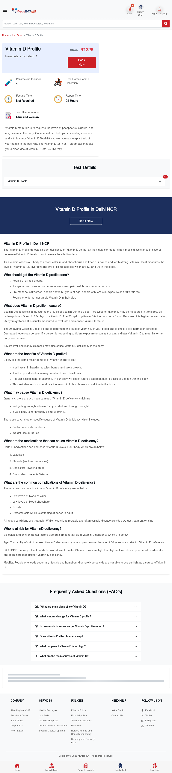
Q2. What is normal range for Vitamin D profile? (63, 616)
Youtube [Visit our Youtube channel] (147, 726)
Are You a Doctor (19, 716)
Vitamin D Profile (86, 180)
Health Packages (48, 710)
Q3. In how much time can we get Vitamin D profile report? (69, 626)
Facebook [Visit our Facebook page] (148, 710)
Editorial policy (79, 716)
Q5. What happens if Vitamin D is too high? (60, 646)
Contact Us (117, 716)
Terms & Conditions (81, 721)
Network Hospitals (48, 721)
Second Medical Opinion (52, 731)
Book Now (81, 62)
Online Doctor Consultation (53, 726)
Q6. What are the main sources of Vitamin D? (61, 656)
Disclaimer (76, 726)
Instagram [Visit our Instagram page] (148, 720)
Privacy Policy (78, 710)
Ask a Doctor (118, 710)
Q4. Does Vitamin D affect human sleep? (59, 636)
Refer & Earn (17, 731)
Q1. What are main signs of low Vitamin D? (60, 607)
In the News (17, 721)
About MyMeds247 (20, 710)
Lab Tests (17, 35)
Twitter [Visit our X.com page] (146, 715)
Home (5, 35)
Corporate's (17, 726)
